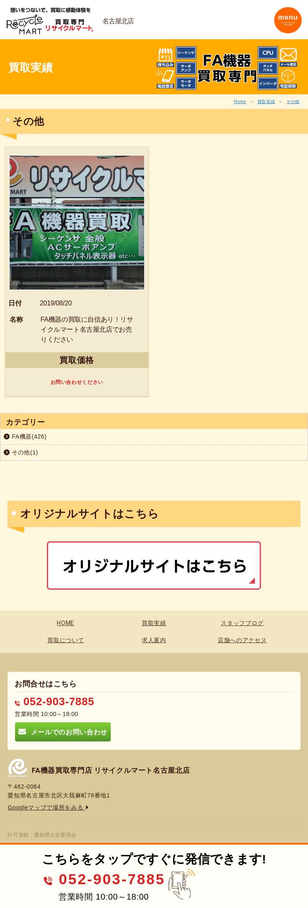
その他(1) (21, 452)
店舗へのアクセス (242, 640)
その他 (293, 101)
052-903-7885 (54, 701)
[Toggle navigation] (288, 20)
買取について (65, 640)
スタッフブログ (242, 623)
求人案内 (154, 640)
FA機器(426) (25, 436)
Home (240, 101)
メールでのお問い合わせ (62, 731)
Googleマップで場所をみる (48, 807)
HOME (65, 623)
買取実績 (266, 101)
